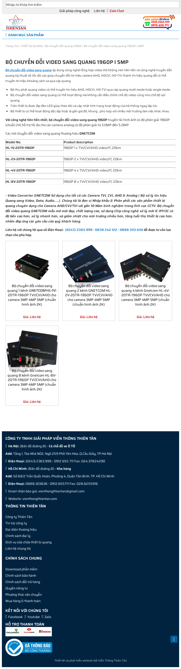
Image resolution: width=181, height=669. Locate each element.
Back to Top (173, 642)
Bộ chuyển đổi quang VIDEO (63, 46)
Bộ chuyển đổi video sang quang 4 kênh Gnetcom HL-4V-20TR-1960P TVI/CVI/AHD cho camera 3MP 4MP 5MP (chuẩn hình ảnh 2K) (145, 295)
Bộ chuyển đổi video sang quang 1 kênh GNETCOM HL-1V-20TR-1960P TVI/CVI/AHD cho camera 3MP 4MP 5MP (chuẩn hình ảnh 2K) (32, 295)
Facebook (15, 616)
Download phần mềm (21, 569)
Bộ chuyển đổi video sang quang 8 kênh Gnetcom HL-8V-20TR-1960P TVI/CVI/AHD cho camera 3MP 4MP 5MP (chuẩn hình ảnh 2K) (32, 380)
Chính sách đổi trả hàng (22, 581)
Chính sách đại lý (17, 535)
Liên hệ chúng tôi (18, 548)
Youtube (33, 616)
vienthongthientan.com (39, 498)
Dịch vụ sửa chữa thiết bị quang (28, 542)
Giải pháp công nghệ (74, 10)
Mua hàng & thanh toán (23, 600)
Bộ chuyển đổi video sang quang (28, 70)
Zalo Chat (117, 10)
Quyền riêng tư (16, 588)
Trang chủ (11, 46)
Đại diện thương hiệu (21, 529)
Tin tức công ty (16, 523)
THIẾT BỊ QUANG (32, 46)
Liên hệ (99, 10)
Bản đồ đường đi (33, 446)
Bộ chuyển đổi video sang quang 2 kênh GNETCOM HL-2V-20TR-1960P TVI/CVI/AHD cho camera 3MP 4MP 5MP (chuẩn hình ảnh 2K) (88, 295)
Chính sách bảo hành (20, 575)
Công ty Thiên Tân (18, 516)
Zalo (48, 616)
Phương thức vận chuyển (23, 594)
